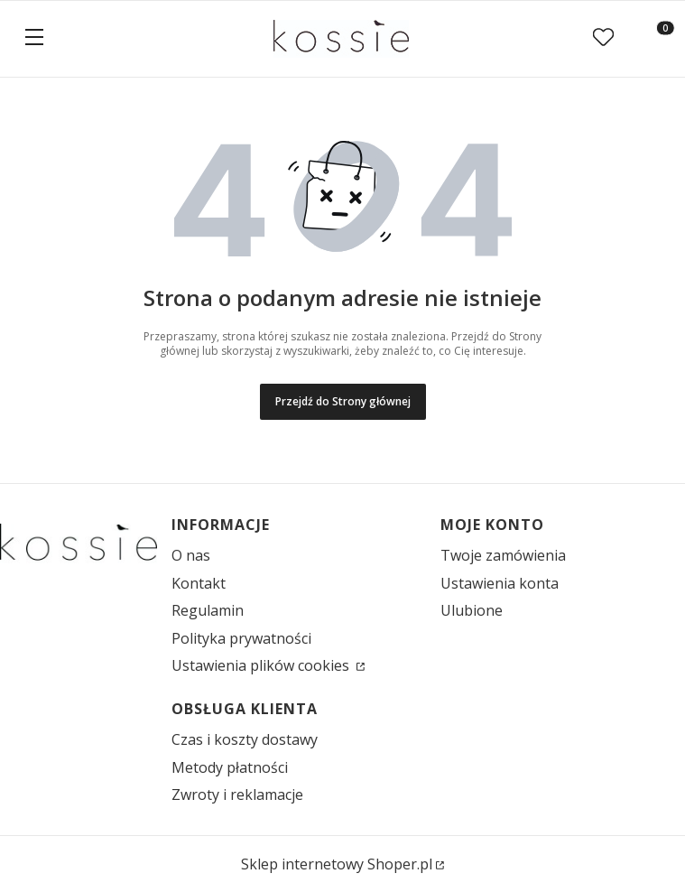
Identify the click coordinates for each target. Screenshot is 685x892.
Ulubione (471, 610)
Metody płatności (229, 767)
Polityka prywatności (241, 638)
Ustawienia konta (499, 583)
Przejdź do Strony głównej (343, 401)
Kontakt (198, 583)
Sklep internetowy (336, 864)
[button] (34, 39)
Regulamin (207, 610)
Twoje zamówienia (503, 555)
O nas (190, 555)
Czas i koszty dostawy (244, 739)
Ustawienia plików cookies (262, 665)
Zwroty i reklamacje (237, 794)
